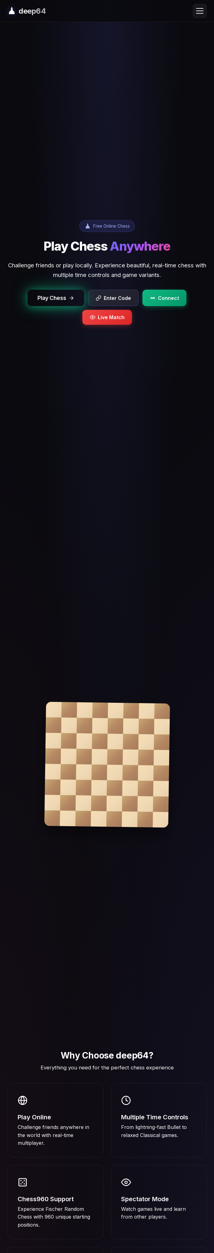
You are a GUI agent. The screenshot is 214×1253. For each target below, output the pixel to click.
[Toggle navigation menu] (200, 11)
